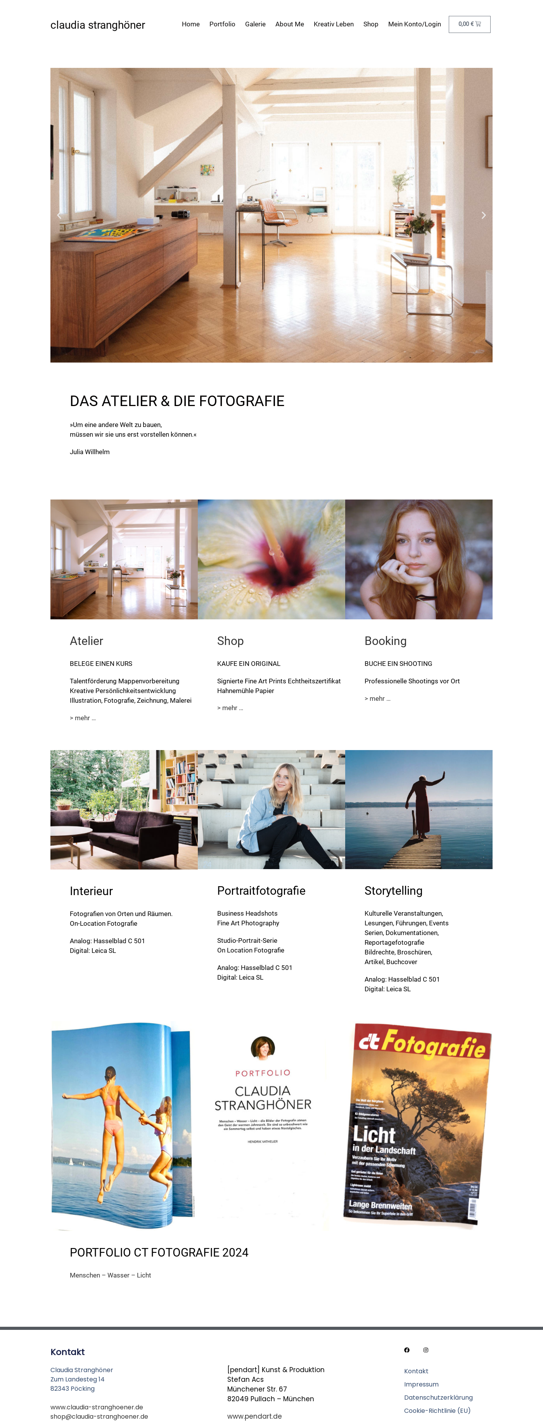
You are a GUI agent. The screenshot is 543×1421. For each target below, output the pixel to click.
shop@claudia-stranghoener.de (99, 1416)
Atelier (86, 641)
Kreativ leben (334, 24)
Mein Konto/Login (414, 24)
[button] (59, 215)
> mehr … (83, 718)
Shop (371, 24)
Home (191, 24)
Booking (386, 641)
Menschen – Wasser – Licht (110, 1275)
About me (289, 24)
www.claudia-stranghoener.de (96, 1407)
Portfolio (222, 24)
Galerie (255, 24)
